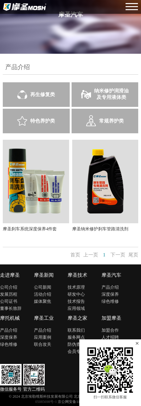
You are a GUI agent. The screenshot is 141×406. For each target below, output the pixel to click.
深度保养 (110, 294)
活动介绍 (42, 294)
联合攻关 (42, 344)
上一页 (90, 254)
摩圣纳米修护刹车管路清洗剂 (100, 229)
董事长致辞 (11, 308)
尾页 (133, 254)
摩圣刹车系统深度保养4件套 (30, 229)
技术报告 (76, 301)
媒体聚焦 (42, 301)
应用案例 (42, 337)
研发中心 (76, 294)
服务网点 (76, 337)
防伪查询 (76, 344)
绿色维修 (110, 301)
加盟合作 (110, 330)
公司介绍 (8, 287)
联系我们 (76, 330)
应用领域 (76, 308)
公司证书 (8, 301)
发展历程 (8, 294)
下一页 (117, 254)
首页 (75, 254)
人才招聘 (110, 337)
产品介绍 (110, 287)
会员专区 (76, 351)
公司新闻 (42, 287)
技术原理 (76, 287)
